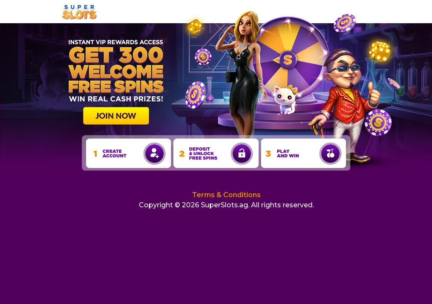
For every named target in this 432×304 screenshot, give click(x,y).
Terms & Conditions (226, 195)
